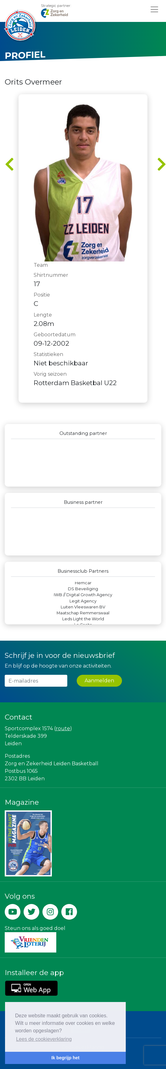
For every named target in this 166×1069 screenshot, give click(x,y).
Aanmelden (99, 681)
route (63, 728)
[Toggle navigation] (154, 9)
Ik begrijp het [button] (65, 1057)
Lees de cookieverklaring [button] (44, 1039)
